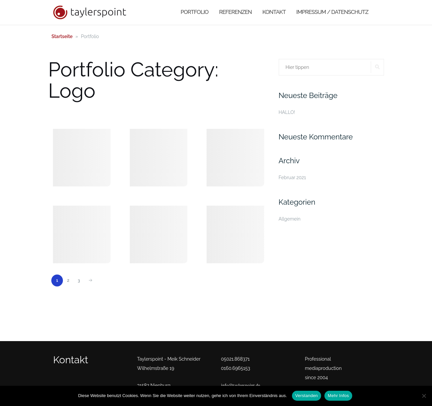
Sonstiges (131, 113)
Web (184, 113)
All (59, 113)
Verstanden (306, 395)
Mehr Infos (338, 395)
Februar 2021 (292, 177)
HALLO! (287, 112)
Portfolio (195, 12)
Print (101, 113)
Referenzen (235, 12)
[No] (423, 395)
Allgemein (290, 219)
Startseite (62, 36)
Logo (78, 113)
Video (162, 113)
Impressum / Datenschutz (332, 12)
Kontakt (274, 12)
